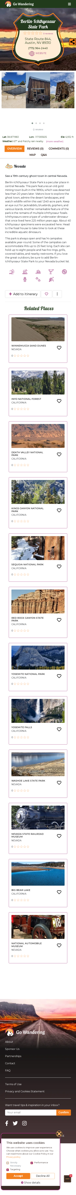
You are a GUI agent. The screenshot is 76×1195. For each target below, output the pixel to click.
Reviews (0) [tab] (35, 148)
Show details (30, 1182)
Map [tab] (32, 154)
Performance (41, 1162)
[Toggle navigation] (67, 4)
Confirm (63, 1112)
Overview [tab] (14, 148)
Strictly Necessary (15, 1164)
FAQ (7, 1070)
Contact (10, 1063)
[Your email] (30, 1113)
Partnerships (13, 1056)
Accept (18, 1175)
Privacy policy (13, 1157)
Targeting (15, 1169)
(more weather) (54, 141)
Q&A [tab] (44, 154)
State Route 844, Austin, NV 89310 (38, 41)
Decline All (43, 1175)
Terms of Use (13, 1084)
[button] (67, 1178)
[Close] (59, 1134)
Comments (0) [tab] (59, 148)
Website (41, 53)
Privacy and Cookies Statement (25, 1091)
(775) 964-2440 (38, 48)
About (9, 1041)
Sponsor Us (12, 1049)
